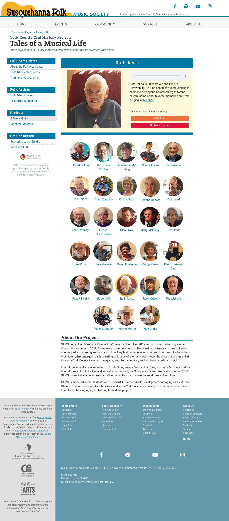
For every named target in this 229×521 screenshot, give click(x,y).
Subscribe (107, 421)
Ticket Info (67, 429)
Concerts (66, 409)
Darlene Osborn (150, 188)
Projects (29, 32)
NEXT (157, 118)
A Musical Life (19, 118)
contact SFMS (107, 481)
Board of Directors (192, 413)
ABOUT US (193, 24)
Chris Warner (173, 154)
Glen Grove (126, 219)
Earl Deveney (80, 219)
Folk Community (112, 405)
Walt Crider (150, 317)
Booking (187, 425)
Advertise (147, 429)
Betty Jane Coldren (103, 156)
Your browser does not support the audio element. (160, 76)
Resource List (19, 147)
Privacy (186, 429)
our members (24, 408)
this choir (148, 100)
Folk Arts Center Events (25, 72)
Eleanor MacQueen (103, 221)
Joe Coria (80, 253)
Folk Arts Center (110, 409)
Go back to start (160, 125)
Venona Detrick (103, 317)
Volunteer (147, 413)
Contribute (148, 425)
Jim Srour (173, 219)
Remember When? (192, 421)
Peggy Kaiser (150, 253)
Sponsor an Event (152, 417)
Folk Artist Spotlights (23, 101)
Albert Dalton (80, 154)
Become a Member (152, 409)
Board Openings (191, 417)
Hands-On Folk (69, 421)
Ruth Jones (126, 287)
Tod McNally (173, 287)
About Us (188, 405)
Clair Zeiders (80, 188)
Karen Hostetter (126, 253)
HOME (21, 24)
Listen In (106, 425)
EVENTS (61, 24)
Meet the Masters (21, 124)
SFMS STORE (149, 433)
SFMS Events (69, 405)
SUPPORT (150, 24)
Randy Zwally (80, 287)
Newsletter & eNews (112, 417)
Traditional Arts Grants (24, 77)
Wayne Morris (126, 317)
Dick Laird (173, 188)
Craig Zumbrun (103, 188)
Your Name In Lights (153, 421)
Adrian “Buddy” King (126, 156)
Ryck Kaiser (150, 287)
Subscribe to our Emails (25, 141)
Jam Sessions (69, 417)
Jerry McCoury (150, 219)
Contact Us (188, 409)
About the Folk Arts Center (26, 66)
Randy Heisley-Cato (173, 255)
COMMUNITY (105, 24)
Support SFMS (151, 405)
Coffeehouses (69, 413)
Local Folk (67, 425)
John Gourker (103, 253)
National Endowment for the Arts (31, 430)
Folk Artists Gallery (22, 95)
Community (17, 32)
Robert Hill (103, 287)
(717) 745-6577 (168, 467)
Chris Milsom (150, 154)
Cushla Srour (126, 188)
